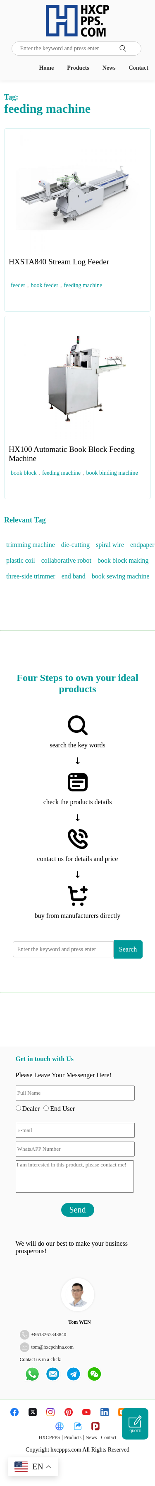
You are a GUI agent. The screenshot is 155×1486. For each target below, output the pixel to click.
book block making (123, 560)
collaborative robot (66, 560)
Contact (138, 68)
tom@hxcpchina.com (52, 1347)
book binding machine (112, 473)
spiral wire (110, 544)
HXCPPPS (49, 1437)
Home (46, 68)
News (109, 68)
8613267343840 (50, 1334)
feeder (18, 285)
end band (74, 576)
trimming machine (30, 544)
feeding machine (83, 285)
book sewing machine (121, 576)
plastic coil (20, 560)
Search (128, 949)
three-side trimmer (30, 576)
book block (24, 473)
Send (77, 1209)
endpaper (142, 544)
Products (78, 68)
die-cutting (75, 544)
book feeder (44, 285)
